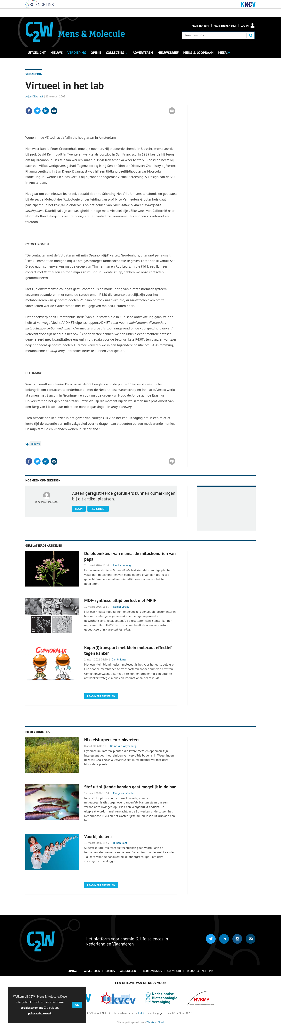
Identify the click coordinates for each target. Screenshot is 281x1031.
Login (79, 509)
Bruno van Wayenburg (123, 746)
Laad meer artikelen (101, 696)
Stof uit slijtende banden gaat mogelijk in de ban (130, 787)
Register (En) (200, 25)
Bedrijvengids (152, 971)
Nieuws (35, 443)
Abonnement (129, 971)
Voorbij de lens (98, 836)
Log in (245, 25)
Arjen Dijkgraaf (34, 96)
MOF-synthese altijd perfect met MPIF (120, 600)
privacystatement (39, 1013)
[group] (223, 52)
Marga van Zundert (124, 793)
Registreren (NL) (225, 25)
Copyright (174, 971)
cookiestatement (32, 1007)
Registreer (98, 509)
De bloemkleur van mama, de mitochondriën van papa (130, 556)
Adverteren (92, 971)
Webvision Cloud (155, 1022)
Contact (73, 971)
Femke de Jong (122, 565)
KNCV (141, 1013)
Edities (110, 971)
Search (251, 35)
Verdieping (33, 74)
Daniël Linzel (121, 606)
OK (77, 1005)
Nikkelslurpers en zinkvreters (112, 739)
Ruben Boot (120, 843)
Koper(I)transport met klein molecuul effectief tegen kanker (128, 650)
